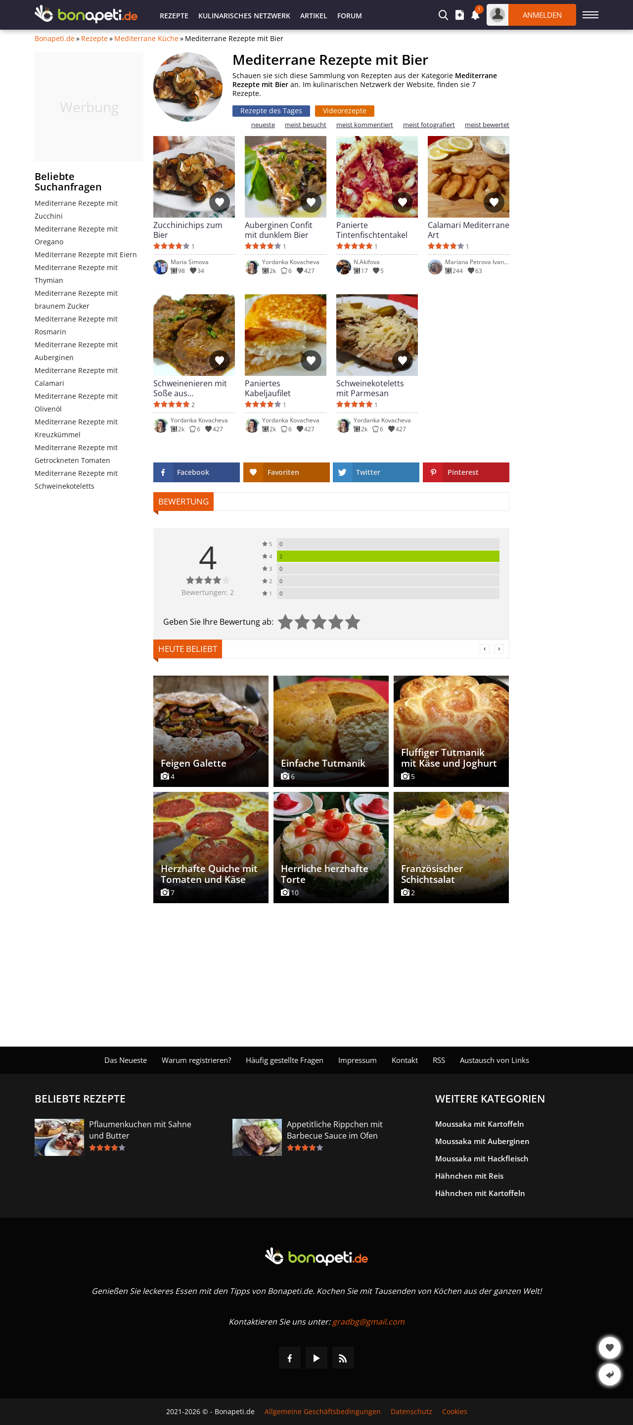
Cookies (454, 1411)
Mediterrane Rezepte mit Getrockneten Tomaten (76, 454)
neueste (263, 125)
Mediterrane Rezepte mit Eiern (86, 254)
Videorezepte (344, 110)
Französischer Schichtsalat (432, 874)
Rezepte (174, 15)
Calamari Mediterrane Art (468, 230)
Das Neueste (125, 1060)
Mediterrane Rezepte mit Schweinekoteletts (76, 479)
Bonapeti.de (55, 39)
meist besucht (305, 125)
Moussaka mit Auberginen (482, 1141)
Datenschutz (411, 1411)
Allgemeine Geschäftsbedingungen (323, 1411)
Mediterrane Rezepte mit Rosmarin (76, 325)
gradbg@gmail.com (368, 1321)
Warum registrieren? (196, 1060)
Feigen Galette (193, 763)
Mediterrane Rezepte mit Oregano (76, 235)
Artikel (313, 15)
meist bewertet (487, 125)
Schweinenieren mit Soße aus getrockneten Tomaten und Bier (190, 388)
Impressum (357, 1060)
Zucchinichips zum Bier (188, 230)
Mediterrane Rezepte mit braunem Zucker (76, 299)
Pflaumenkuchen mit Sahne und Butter (140, 1130)
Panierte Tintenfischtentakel (371, 230)
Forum (349, 15)
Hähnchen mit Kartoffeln (480, 1193)
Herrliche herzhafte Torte (324, 874)
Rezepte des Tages (271, 110)
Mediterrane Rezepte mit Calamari (76, 377)
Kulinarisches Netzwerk (244, 15)
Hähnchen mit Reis (469, 1176)
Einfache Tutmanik (323, 763)
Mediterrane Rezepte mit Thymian (76, 274)
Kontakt (405, 1060)
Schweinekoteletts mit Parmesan (370, 388)
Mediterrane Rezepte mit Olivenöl (76, 402)
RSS (439, 1060)
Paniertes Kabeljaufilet (268, 388)
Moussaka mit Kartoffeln (479, 1124)
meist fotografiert (429, 125)
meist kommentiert (364, 125)
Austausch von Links (494, 1060)
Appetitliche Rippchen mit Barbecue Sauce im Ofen (335, 1130)
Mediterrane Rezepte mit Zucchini (76, 209)
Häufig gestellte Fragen (284, 1060)
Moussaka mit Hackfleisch (482, 1158)
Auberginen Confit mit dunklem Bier (279, 230)
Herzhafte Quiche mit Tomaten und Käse (209, 874)
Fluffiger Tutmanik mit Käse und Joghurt (449, 758)
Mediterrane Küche (146, 39)
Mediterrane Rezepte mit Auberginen (76, 351)
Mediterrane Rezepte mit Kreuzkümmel (76, 428)
